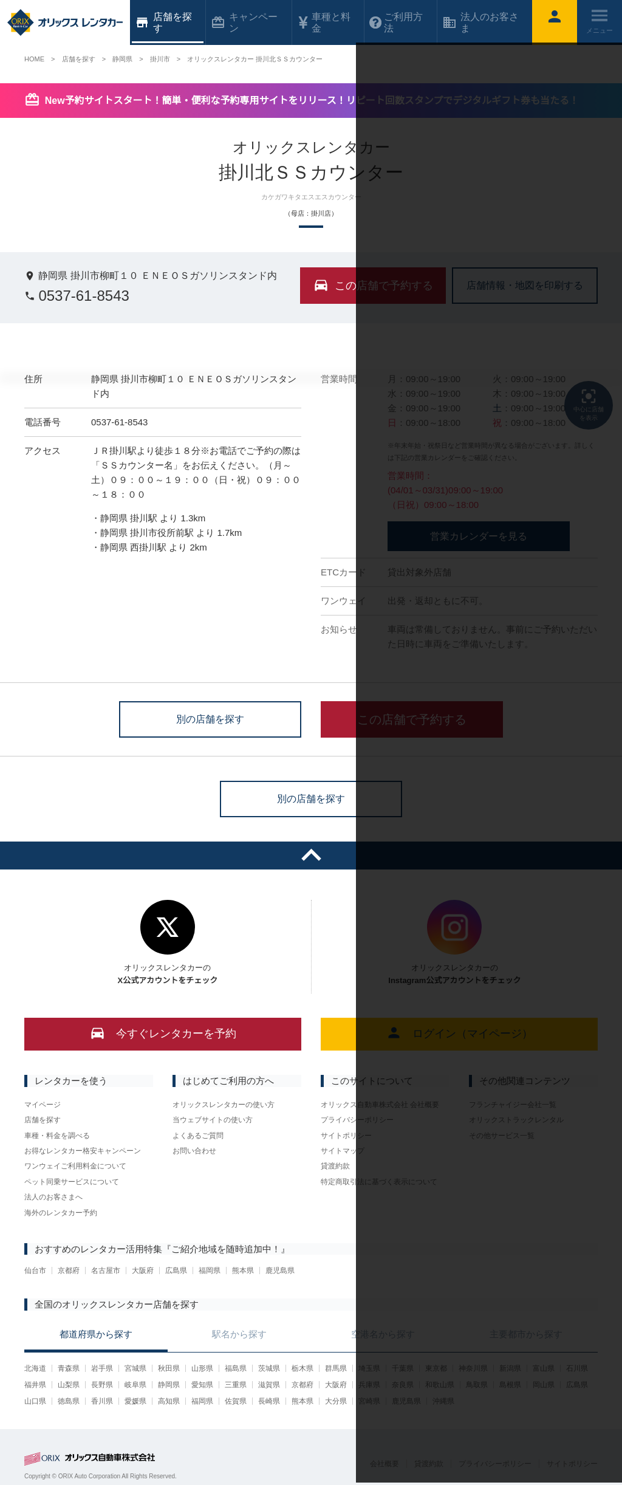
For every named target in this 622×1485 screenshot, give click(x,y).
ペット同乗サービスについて (71, 1182)
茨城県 (269, 1368)
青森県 (69, 1368)
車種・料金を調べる (57, 1135)
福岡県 (209, 1270)
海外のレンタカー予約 (60, 1213)
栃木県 (302, 1368)
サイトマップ (342, 1151)
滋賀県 (269, 1384)
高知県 (169, 1401)
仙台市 (35, 1270)
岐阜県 (135, 1384)
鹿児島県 (280, 1270)
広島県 (176, 1270)
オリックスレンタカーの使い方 (224, 1104)
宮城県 (135, 1368)
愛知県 (202, 1384)
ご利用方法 (396, 22)
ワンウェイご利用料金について (75, 1166)
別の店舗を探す (210, 718)
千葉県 (403, 1368)
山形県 (202, 1368)
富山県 (544, 1368)
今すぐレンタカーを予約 (163, 1032)
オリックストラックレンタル (516, 1120)
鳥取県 (477, 1384)
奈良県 (403, 1384)
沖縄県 (443, 1401)
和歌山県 (439, 1384)
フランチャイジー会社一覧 (512, 1104)
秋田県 (169, 1368)
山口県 (35, 1401)
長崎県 (269, 1401)
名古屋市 (105, 1270)
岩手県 (102, 1368)
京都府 (69, 1270)
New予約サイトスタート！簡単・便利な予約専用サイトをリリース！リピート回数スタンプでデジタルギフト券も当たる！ (312, 100)
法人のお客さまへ (53, 1197)
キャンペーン (244, 22)
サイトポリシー (346, 1135)
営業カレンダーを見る (478, 536)
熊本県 (243, 1270)
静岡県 (169, 1384)
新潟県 (510, 1368)
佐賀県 (236, 1401)
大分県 (336, 1401)
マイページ (42, 1104)
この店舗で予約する (411, 719)
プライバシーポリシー (357, 1120)
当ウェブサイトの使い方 (213, 1120)
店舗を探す (42, 1120)
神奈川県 (473, 1368)
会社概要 (384, 1463)
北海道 (35, 1368)
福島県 (236, 1368)
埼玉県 (369, 1368)
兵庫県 (369, 1384)
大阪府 (143, 1270)
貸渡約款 (335, 1166)
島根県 (510, 1384)
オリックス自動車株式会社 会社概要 (380, 1104)
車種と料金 (323, 22)
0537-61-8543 (76, 295)
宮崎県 (369, 1401)
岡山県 (544, 1384)
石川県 (577, 1368)
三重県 (236, 1384)
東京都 (436, 1368)
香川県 (102, 1401)
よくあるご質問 (198, 1135)
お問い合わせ (194, 1151)
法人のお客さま (480, 22)
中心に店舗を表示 (588, 404)
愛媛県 (135, 1401)
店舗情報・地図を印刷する (524, 285)
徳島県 (69, 1401)
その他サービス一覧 (502, 1135)
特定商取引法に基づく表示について (379, 1182)
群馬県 (336, 1368)
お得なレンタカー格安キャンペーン (82, 1151)
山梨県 (69, 1384)
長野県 (102, 1384)
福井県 (35, 1384)
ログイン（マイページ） (459, 1032)
